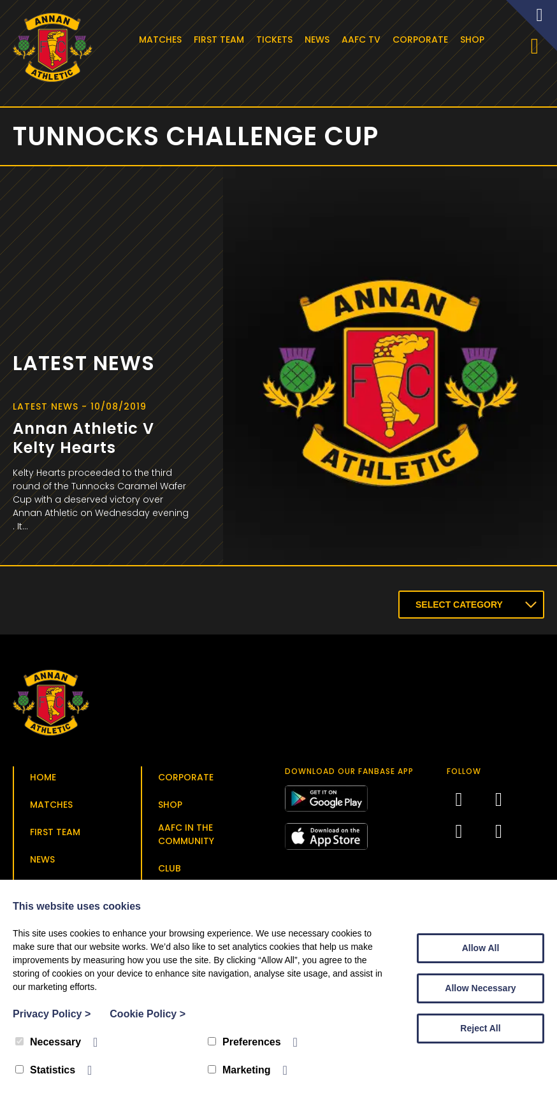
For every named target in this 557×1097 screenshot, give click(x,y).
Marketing (239, 1070)
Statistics (45, 1070)
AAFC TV (363, 39)
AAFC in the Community (186, 837)
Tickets (276, 39)
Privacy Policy (51, 1013)
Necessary (48, 1041)
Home (43, 779)
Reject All (480, 1028)
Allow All (481, 948)
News (319, 39)
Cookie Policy (147, 1013)
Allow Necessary (480, 988)
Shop (474, 39)
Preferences (244, 1041)
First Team (221, 39)
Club (169, 870)
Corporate (422, 39)
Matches (162, 39)
